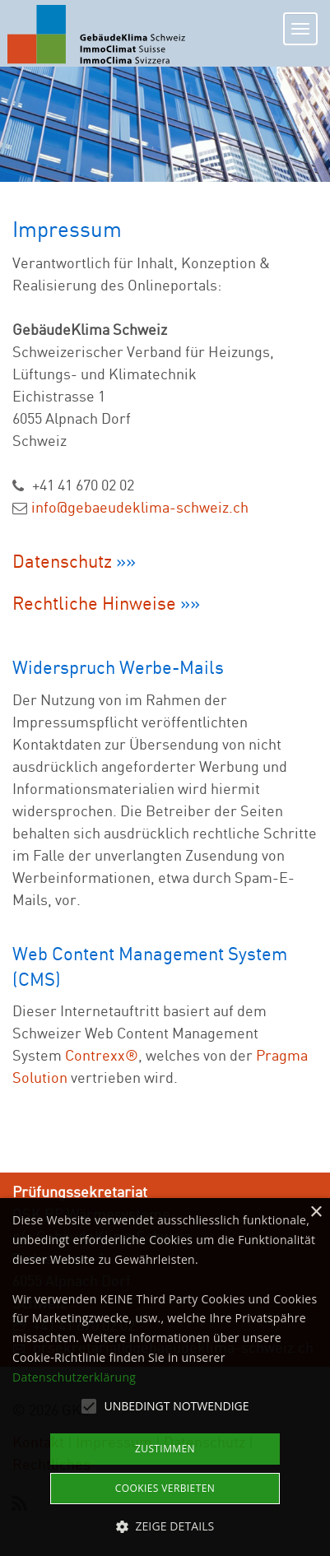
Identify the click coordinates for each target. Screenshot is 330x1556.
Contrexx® (101, 1055)
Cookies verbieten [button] (165, 1488)
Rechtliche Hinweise (94, 603)
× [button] (315, 1212)
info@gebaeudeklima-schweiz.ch (140, 507)
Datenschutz (64, 561)
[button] (165, 1526)
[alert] (165, 1377)
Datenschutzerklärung (74, 1377)
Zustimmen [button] (165, 1449)
